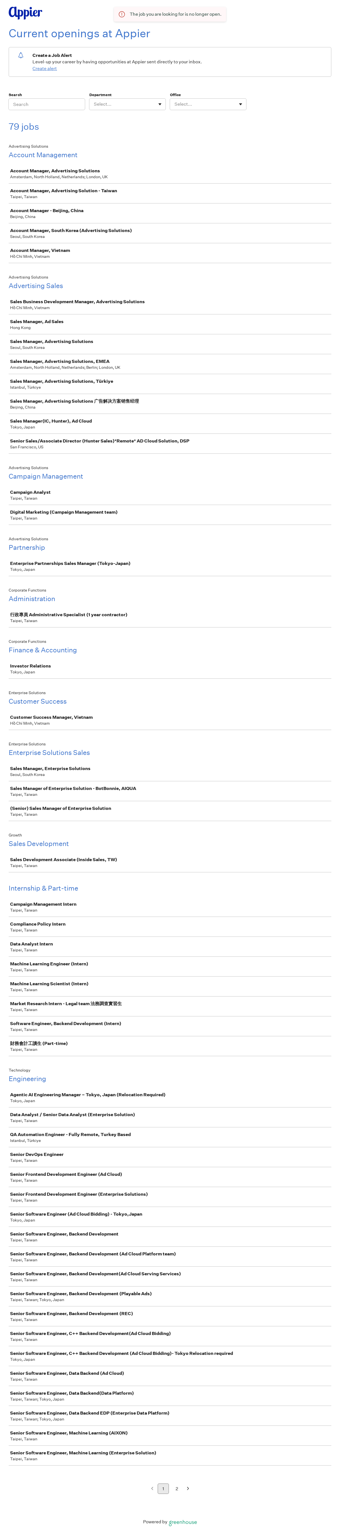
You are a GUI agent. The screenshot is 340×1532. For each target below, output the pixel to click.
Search (15, 94)
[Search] (47, 104)
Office (175, 94)
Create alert (44, 68)
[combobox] (94, 104)
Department (100, 94)
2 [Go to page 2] (177, 1488)
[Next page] (188, 1489)
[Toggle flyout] (160, 104)
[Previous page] (152, 1489)
